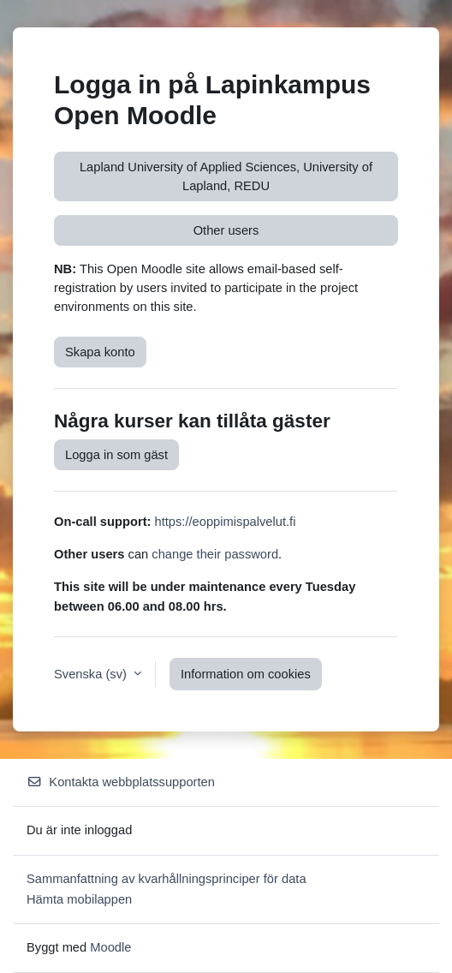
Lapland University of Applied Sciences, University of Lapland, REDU (226, 176)
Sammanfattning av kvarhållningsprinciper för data (166, 879)
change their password (215, 554)
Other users (226, 230)
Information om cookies (246, 674)
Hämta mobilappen (79, 899)
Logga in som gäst (116, 455)
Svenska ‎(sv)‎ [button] (92, 674)
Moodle (110, 947)
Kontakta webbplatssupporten (121, 782)
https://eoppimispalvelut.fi (225, 521)
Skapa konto (100, 352)
